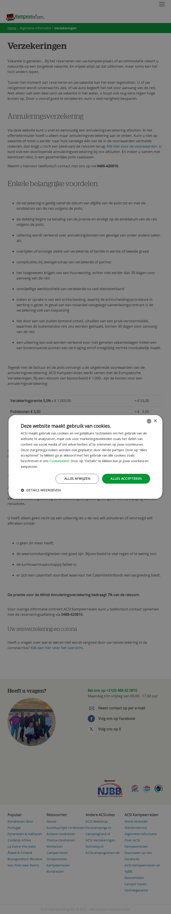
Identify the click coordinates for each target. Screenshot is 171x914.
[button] (41, 490)
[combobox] (149, 421)
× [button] (155, 421)
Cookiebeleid (59, 461)
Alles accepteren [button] (126, 478)
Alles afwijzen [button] (77, 478)
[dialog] (85, 457)
